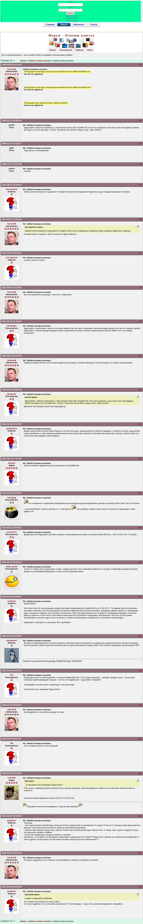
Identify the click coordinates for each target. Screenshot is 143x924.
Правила (80, 50)
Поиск (90, 50)
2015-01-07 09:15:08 (12, 773)
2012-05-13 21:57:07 (12, 356)
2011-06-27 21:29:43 (12, 185)
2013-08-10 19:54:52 (12, 527)
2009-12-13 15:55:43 (12, 120)
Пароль (70, 7)
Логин (70, 2)
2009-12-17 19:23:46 (12, 164)
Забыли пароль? (72, 16)
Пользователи (65, 50)
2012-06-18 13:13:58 (12, 424)
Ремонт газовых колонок (40, 61)
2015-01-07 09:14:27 (12, 739)
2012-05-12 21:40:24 (12, 321)
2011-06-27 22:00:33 (12, 219)
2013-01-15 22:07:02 (12, 493)
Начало (52, 50)
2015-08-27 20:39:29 (12, 816)
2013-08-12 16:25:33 (12, 562)
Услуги (93, 24)
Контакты (78, 24)
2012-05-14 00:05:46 (12, 389)
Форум (63, 24)
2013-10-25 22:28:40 (12, 636)
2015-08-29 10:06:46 (12, 887)
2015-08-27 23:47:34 (12, 853)
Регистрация (72, 21)
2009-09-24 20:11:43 (12, 64)
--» (14, 60)
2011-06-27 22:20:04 (12, 287)
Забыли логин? (72, 18)
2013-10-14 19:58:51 (12, 596)
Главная (50, 24)
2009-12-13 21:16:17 (12, 143)
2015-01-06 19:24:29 (12, 670)
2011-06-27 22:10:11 (12, 253)
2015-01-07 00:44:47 (12, 705)
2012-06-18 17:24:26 (12, 458)
